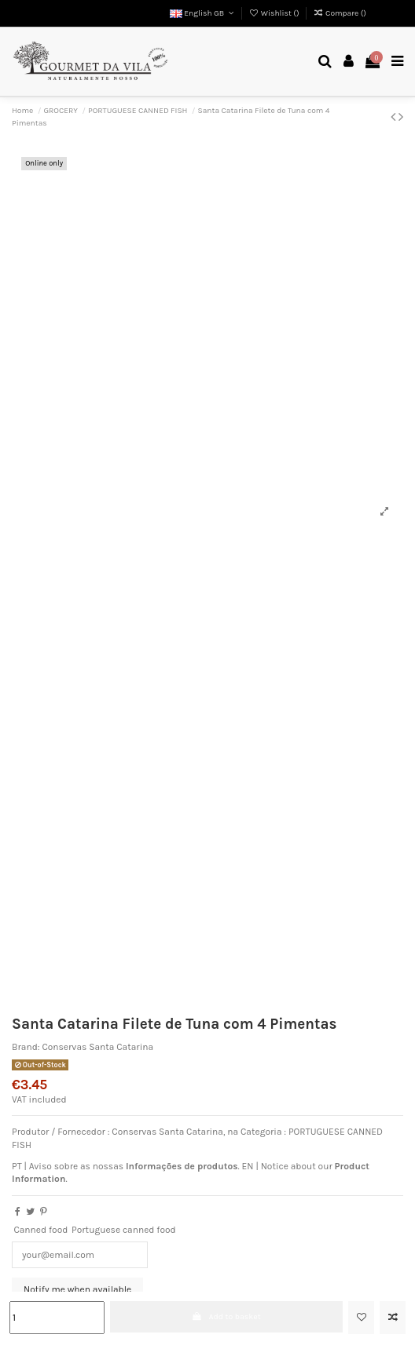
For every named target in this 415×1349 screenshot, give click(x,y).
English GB (203, 13)
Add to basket (226, 1316)
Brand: (26, 1046)
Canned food (40, 1229)
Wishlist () (274, 13)
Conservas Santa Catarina (97, 1046)
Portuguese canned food (124, 1229)
